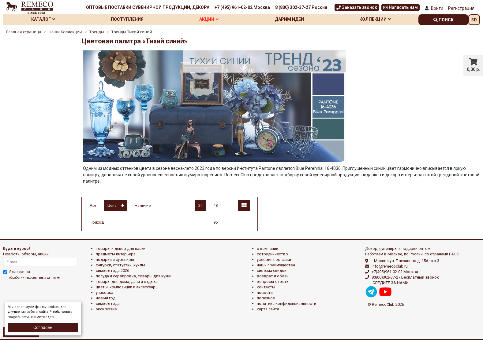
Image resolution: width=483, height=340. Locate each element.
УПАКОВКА (104, 292)
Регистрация (461, 8)
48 (215, 205)
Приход (97, 222)
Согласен (42, 327)
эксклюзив (106, 309)
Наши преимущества (276, 265)
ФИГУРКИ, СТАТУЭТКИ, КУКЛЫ (120, 265)
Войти (437, 8)
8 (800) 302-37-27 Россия (301, 7)
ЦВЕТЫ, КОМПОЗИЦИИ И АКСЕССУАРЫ (127, 287)
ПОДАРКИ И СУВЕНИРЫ (115, 259)
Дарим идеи (289, 19)
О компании (267, 248)
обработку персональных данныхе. (35, 278)
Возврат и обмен (273, 276)
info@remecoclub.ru (390, 266)
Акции (209, 19)
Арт (93, 205)
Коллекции (375, 19)
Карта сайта (268, 309)
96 (215, 222)
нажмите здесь (42, 317)
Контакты (266, 287)
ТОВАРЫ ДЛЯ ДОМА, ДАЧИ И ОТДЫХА (127, 281)
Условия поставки (274, 259)
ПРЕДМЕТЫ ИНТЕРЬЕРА (116, 254)
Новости (265, 292)
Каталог (43, 19)
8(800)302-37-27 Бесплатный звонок (405, 277)
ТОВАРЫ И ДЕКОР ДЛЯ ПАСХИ (120, 248)
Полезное (266, 298)
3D (474, 19)
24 (200, 205)
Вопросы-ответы (273, 281)
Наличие (143, 205)
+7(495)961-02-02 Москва (395, 271)
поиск (443, 19)
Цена (115, 205)
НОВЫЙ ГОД (105, 298)
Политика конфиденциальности (286, 303)
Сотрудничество (272, 254)
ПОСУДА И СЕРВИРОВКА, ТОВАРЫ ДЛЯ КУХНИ (133, 276)
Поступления (127, 19)
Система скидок (271, 270)
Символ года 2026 (112, 270)
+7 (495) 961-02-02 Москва (242, 7)
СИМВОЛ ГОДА (108, 303)
